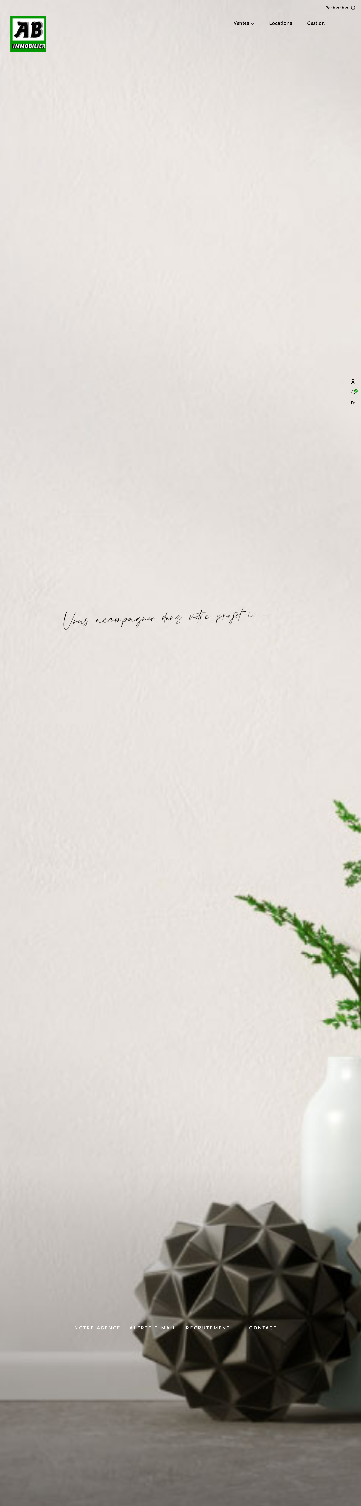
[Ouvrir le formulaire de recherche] (340, 8)
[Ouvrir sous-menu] (252, 23)
